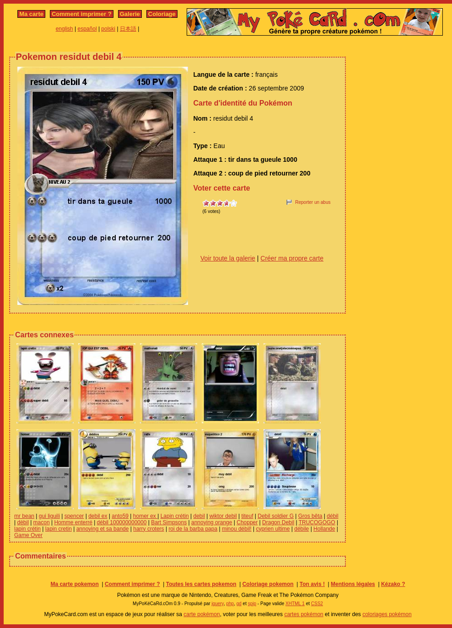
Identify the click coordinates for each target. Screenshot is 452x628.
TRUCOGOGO (317, 522)
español (87, 29)
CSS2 (317, 603)
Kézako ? (393, 584)
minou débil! (237, 529)
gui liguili (49, 516)
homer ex (145, 516)
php (230, 603)
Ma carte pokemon (74, 584)
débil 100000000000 (122, 522)
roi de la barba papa (192, 529)
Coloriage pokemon (268, 584)
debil (198, 516)
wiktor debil (223, 516)
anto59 (120, 516)
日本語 (128, 29)
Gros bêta (310, 516)
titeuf (247, 516)
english (64, 29)
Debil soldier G (276, 516)
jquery (217, 603)
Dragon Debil (278, 522)
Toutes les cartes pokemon (201, 584)
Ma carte (31, 14)
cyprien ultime (273, 529)
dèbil (22, 522)
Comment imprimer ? (82, 14)
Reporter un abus (312, 202)
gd (239, 603)
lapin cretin (58, 529)
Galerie (130, 14)
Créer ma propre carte (291, 258)
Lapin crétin (175, 516)
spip (252, 603)
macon (41, 522)
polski (108, 29)
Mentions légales (353, 584)
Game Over (28, 535)
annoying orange (211, 522)
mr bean (24, 516)
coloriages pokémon (386, 614)
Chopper (247, 522)
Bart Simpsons (169, 522)
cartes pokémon (303, 614)
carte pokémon (201, 614)
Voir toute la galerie (227, 258)
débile (301, 529)
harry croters (148, 529)
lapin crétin (27, 529)
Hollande (324, 529)
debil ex (97, 516)
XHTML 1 (295, 603)
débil (332, 516)
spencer (74, 516)
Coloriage (162, 14)
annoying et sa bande (102, 529)
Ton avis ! (312, 584)
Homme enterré (73, 522)
